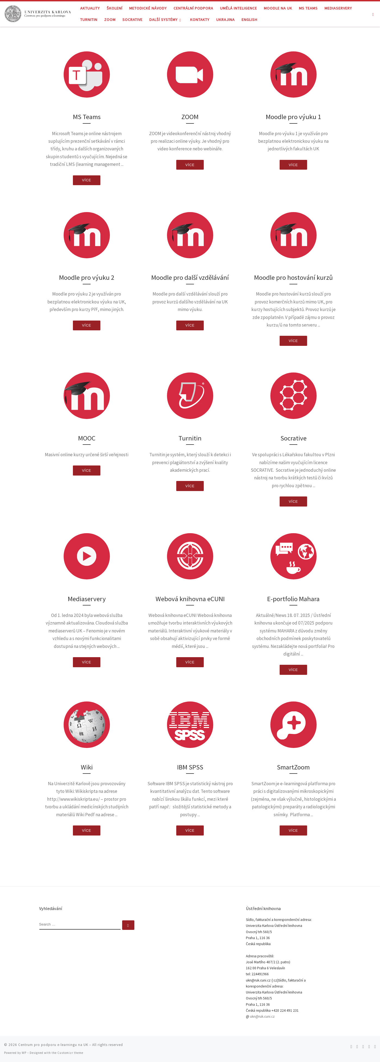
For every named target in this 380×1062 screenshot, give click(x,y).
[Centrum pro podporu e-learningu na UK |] (38, 13)
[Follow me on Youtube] (369, 1046)
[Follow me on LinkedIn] (375, 1046)
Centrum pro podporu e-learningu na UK (53, 1044)
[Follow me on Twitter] (357, 1046)
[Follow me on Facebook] (363, 1046)
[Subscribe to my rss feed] (351, 1046)
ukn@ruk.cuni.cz (262, 1016)
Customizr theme (70, 1053)
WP (24, 1053)
